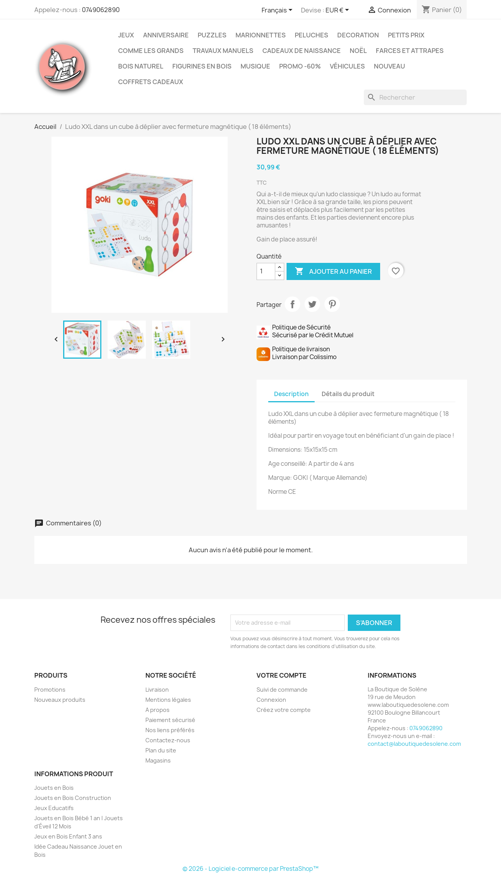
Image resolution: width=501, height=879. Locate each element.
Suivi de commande (282, 689)
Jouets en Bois (54, 787)
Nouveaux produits (59, 699)
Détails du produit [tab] (348, 394)
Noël (358, 50)
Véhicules (347, 66)
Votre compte (281, 675)
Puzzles (212, 35)
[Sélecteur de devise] (339, 10)
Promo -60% (300, 66)
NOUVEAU (389, 66)
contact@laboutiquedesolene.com (414, 743)
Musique (255, 66)
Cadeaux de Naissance (301, 50)
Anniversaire (166, 35)
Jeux (126, 35)
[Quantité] (266, 271)
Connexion (271, 699)
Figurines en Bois (202, 66)
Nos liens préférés (170, 730)
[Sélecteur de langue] (278, 10)
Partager (292, 304)
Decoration (358, 35)
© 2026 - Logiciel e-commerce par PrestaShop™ (250, 869)
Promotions (50, 689)
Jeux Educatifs (54, 808)
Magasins (158, 760)
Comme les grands (151, 50)
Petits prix (406, 35)
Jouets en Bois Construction (72, 797)
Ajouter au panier (333, 271)
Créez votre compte (284, 709)
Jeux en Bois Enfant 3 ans (68, 836)
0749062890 (101, 9)
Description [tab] (291, 394)
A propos (157, 709)
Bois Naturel (140, 66)
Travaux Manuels (223, 50)
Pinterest (332, 304)
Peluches (311, 35)
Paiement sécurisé (170, 720)
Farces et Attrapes (410, 50)
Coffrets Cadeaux (150, 82)
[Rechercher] (415, 97)
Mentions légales (168, 699)
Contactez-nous (167, 740)
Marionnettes (260, 35)
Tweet (312, 304)
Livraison (157, 689)
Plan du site (160, 750)
